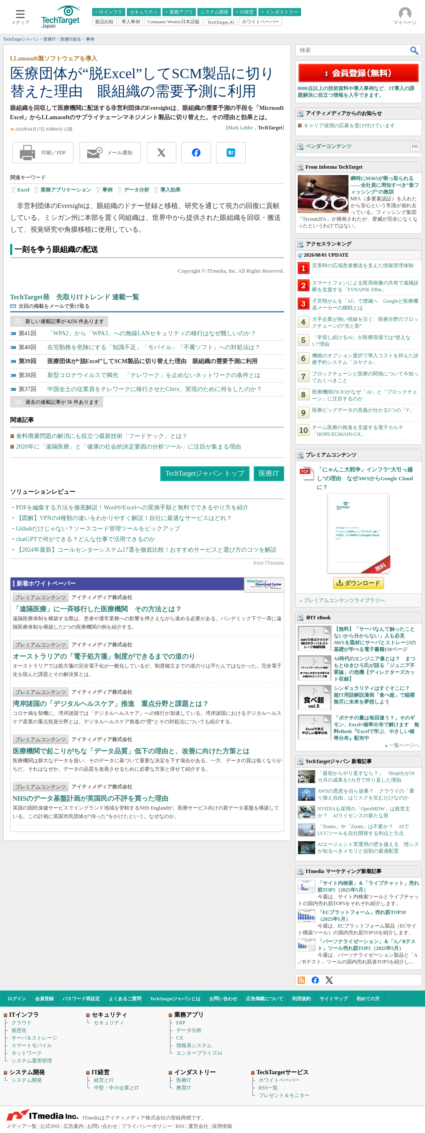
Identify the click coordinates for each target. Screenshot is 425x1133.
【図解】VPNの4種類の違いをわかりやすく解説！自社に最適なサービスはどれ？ (124, 518)
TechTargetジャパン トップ (204, 473)
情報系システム (194, 1045)
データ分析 (136, 190)
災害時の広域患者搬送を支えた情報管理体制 (363, 265)
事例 (107, 190)
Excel (24, 190)
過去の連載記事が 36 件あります (62, 402)
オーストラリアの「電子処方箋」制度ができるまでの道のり (104, 656)
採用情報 (222, 1126)
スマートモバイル (31, 1045)
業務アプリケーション (66, 190)
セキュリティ (109, 1023)
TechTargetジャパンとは (175, 998)
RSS (301, 980)
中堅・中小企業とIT (116, 1088)
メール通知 (119, 153)
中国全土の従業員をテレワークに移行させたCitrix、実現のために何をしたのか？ (155, 389)
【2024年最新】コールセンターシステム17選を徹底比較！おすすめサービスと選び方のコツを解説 (146, 550)
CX (180, 1038)
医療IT (269, 473)
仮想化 (19, 1030)
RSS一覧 (268, 1088)
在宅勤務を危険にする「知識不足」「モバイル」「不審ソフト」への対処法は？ (153, 347)
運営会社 (198, 1126)
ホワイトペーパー (279, 1080)
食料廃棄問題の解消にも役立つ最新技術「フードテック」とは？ (102, 436)
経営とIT (104, 1080)
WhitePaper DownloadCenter (264, 585)
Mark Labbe (240, 128)
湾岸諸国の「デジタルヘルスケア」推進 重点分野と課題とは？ (111, 703)
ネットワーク (26, 1053)
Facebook (315, 980)
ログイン (17, 998)
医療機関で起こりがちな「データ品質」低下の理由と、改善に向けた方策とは (131, 751)
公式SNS (50, 1126)
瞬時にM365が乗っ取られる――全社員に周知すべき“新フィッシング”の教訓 (385, 185)
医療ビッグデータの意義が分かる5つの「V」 (363, 410)
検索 (415, 50)
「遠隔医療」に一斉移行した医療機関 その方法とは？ (97, 609)
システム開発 (26, 1080)
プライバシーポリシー (146, 1126)
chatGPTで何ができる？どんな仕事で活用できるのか (86, 539)
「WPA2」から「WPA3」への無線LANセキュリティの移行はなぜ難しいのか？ (151, 333)
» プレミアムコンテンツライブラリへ (342, 600)
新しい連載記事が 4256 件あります (64, 321)
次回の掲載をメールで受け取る (54, 306)
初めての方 (368, 998)
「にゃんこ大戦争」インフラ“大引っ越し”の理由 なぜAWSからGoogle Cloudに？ (365, 478)
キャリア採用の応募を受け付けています (349, 126)
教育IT (183, 1088)
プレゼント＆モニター (284, 1095)
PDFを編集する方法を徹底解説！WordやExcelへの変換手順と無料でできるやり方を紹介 (132, 507)
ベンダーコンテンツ (328, 146)
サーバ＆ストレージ (34, 1038)
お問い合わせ (223, 998)
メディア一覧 (21, 1126)
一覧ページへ (404, 745)
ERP (181, 1023)
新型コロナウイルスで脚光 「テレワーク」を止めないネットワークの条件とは (153, 375)
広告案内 (73, 1126)
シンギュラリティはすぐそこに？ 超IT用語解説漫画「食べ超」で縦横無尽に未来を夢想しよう (374, 695)
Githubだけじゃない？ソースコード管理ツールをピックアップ (98, 528)
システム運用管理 (31, 1061)
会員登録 (44, 998)
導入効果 (170, 190)
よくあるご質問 (125, 998)
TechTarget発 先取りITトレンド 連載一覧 (75, 297)
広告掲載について (264, 998)
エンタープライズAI (199, 1053)
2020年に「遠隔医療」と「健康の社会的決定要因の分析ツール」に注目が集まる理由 (128, 446)
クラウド (21, 1023)
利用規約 (301, 998)
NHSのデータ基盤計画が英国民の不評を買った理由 (91, 798)
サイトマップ (334, 998)
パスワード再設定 (81, 998)
